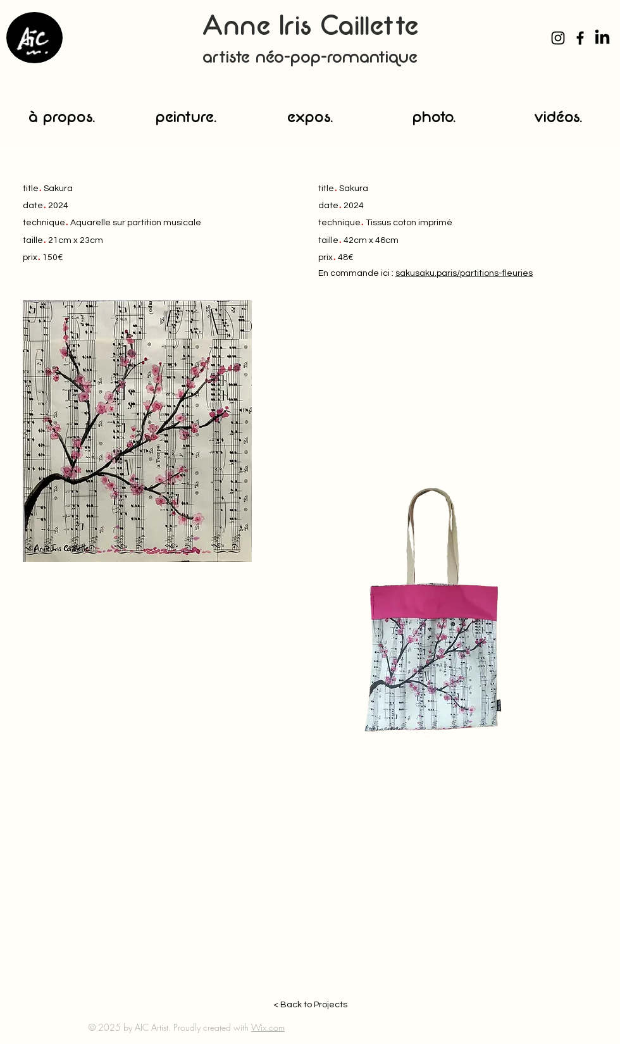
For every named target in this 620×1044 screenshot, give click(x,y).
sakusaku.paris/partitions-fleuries (464, 273)
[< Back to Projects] (310, 1005)
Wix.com (268, 1027)
